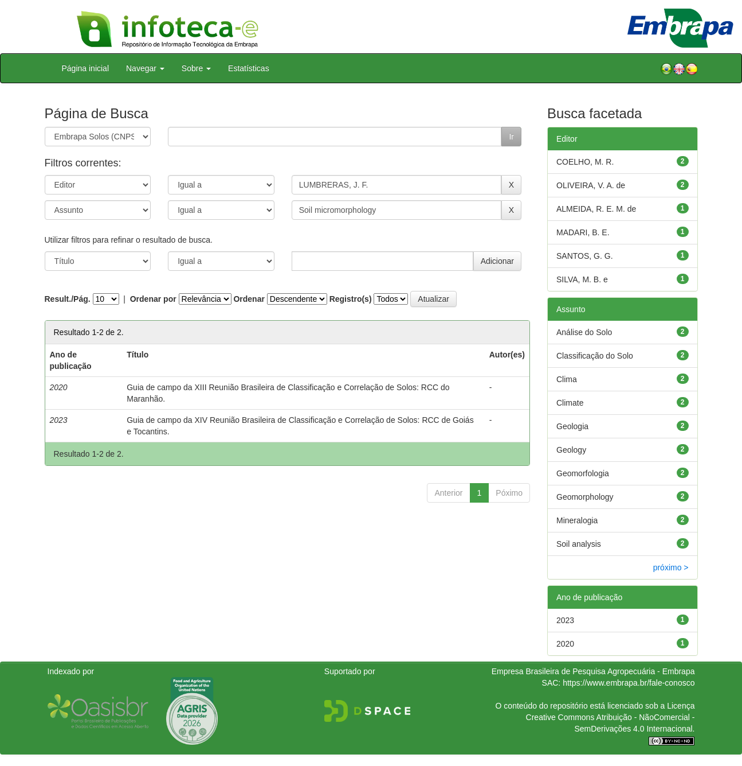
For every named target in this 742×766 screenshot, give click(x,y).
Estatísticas (248, 68)
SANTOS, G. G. (584, 255)
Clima (566, 379)
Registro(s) (350, 299)
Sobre (196, 68)
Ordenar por (153, 299)
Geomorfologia (582, 473)
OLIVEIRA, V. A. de (590, 185)
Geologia (572, 426)
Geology (571, 449)
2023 (565, 620)
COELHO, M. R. (585, 161)
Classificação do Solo (594, 355)
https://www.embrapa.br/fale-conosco (628, 682)
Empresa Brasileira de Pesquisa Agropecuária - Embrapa (593, 671)
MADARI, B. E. (583, 232)
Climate (569, 402)
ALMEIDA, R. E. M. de (596, 208)
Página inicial (85, 68)
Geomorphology (585, 496)
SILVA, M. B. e (582, 279)
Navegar (145, 68)
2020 (565, 643)
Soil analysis (578, 544)
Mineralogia (577, 520)
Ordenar (248, 299)
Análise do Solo (584, 332)
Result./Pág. (68, 299)
